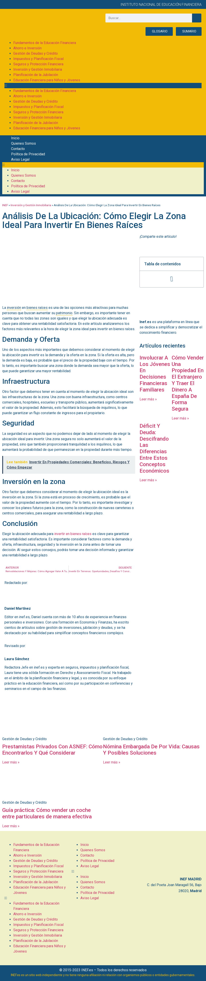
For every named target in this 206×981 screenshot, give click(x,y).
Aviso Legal (20, 159)
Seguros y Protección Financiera (38, 64)
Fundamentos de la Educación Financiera (44, 43)
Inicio (15, 138)
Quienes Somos (23, 143)
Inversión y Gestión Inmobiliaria (37, 69)
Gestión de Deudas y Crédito (35, 53)
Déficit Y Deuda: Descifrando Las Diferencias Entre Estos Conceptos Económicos (154, 448)
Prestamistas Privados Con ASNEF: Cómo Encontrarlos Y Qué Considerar (52, 749)
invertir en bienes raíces (72, 534)
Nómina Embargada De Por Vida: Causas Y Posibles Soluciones (151, 749)
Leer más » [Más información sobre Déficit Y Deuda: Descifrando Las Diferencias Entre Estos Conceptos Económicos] (148, 480)
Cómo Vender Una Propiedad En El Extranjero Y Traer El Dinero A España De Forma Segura (188, 383)
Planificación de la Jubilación (35, 75)
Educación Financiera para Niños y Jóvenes (46, 80)
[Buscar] (196, 18)
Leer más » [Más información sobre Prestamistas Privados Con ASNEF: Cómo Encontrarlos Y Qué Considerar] (10, 762)
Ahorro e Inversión (27, 48)
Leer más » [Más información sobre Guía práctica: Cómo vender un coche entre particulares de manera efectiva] (10, 826)
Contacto (18, 149)
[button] (103, 85)
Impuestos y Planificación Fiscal (38, 59)
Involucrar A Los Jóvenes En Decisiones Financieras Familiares (155, 374)
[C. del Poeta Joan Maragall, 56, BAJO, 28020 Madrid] (170, 857)
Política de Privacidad (28, 154)
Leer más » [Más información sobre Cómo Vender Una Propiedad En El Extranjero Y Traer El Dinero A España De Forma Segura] (180, 418)
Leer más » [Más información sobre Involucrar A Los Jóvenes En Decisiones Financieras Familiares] (148, 399)
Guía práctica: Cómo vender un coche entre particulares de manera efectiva (47, 813)
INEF (5, 205)
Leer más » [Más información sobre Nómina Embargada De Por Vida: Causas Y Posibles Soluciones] (111, 762)
